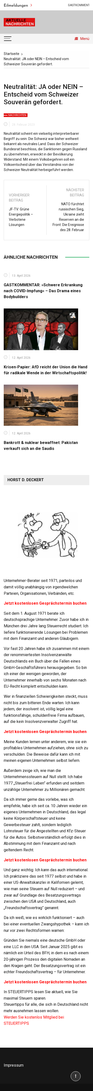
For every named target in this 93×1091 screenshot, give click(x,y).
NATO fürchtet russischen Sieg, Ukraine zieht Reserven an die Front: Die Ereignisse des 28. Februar (68, 217)
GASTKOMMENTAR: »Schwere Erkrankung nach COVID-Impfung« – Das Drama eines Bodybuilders (43, 291)
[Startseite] (11, 54)
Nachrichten (17, 115)
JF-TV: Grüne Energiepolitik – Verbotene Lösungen (21, 217)
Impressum (14, 1065)
